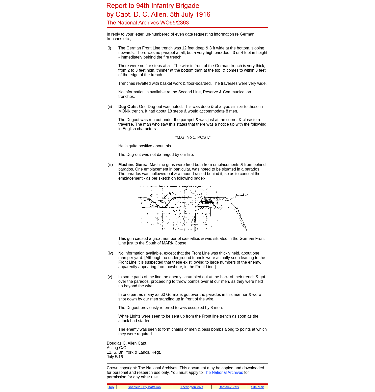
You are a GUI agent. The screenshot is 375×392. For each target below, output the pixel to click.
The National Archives (223, 372)
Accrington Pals (191, 387)
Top (111, 387)
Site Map (257, 387)
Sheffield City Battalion (144, 387)
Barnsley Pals (229, 387)
